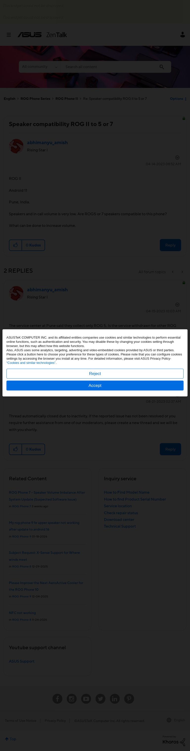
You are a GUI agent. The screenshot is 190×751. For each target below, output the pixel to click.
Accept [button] (95, 398)
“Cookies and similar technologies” (31, 375)
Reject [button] (95, 386)
